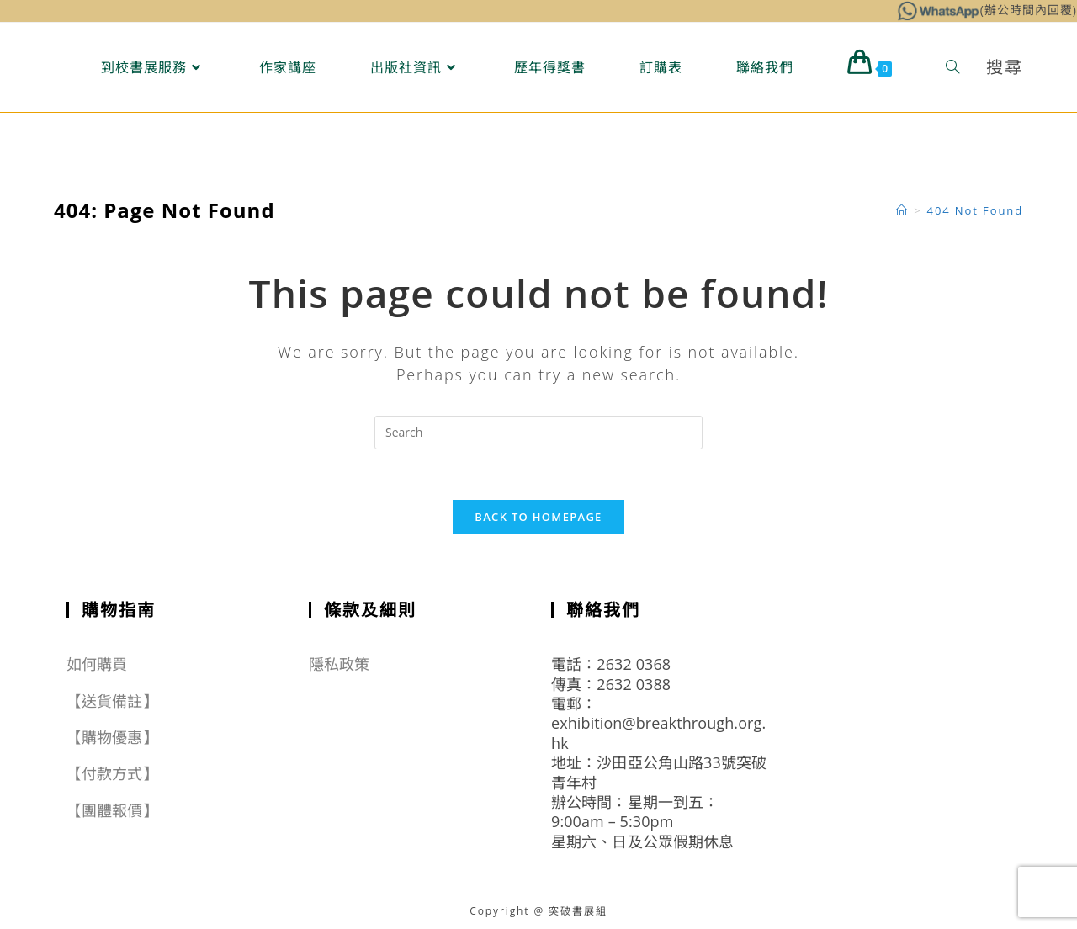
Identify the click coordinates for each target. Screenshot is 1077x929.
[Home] (902, 210)
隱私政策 (339, 664)
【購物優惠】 (112, 737)
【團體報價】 (112, 810)
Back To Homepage (538, 516)
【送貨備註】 (112, 701)
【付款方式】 (112, 773)
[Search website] (952, 67)
